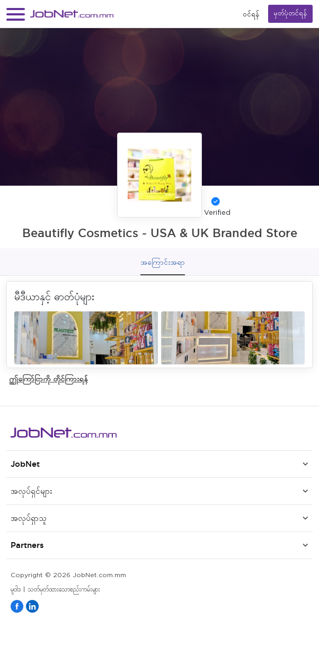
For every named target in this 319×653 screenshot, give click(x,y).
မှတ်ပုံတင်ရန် (290, 13)
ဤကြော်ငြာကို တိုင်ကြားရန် (48, 378)
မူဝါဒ (16, 590)
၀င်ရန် (251, 14)
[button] (15, 14)
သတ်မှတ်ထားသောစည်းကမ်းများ (64, 590)
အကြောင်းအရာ (162, 262)
